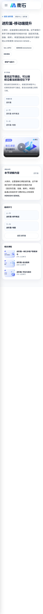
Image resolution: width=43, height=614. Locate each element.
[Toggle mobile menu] (6, 5)
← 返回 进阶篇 (7, 16)
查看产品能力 (9, 62)
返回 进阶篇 (21, 236)
